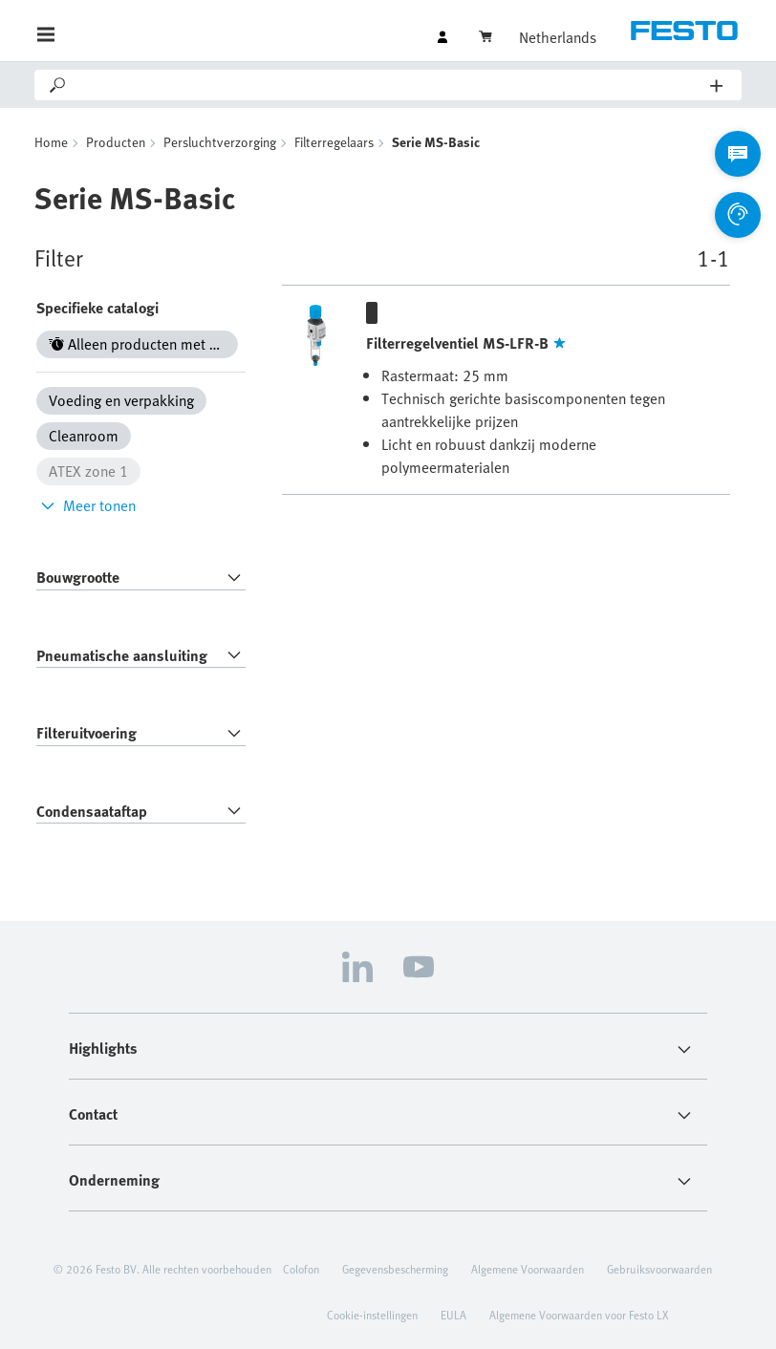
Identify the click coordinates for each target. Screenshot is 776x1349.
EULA (453, 1314)
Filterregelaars (334, 142)
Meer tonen (86, 505)
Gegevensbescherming (395, 1268)
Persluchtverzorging (219, 142)
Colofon (301, 1268)
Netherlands (557, 37)
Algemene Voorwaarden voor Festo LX (578, 1314)
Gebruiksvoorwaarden (659, 1268)
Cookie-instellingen (372, 1314)
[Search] (389, 85)
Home (51, 142)
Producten (115, 142)
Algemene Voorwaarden (527, 1268)
